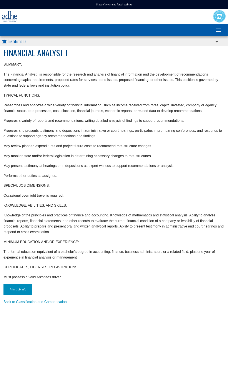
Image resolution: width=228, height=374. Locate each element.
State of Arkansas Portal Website (114, 4)
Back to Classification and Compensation (35, 302)
